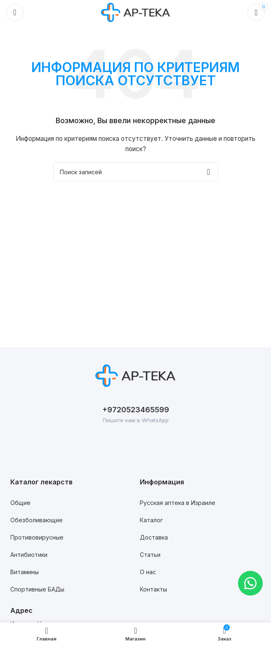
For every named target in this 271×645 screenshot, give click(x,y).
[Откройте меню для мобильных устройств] (15, 12)
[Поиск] (135, 171)
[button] (250, 583)
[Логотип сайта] (136, 11)
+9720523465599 (135, 409)
